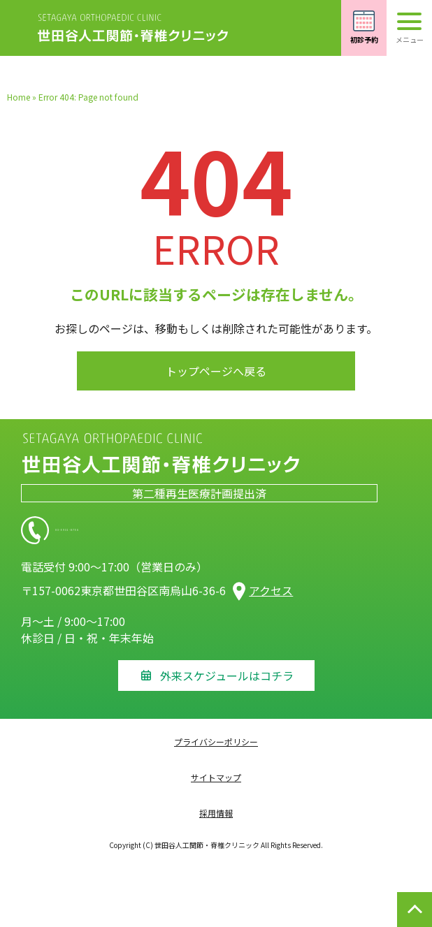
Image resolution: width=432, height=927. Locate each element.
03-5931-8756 (146, 530)
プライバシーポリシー (216, 741)
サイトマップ (216, 777)
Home (18, 97)
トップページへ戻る (216, 371)
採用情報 (216, 813)
